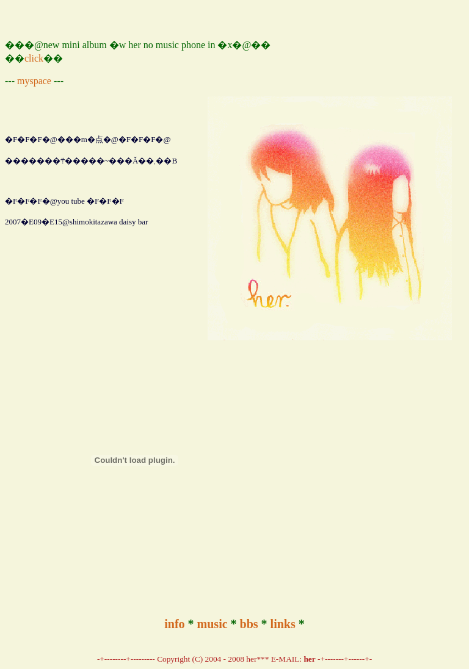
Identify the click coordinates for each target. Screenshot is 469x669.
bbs (249, 624)
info (174, 624)
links (283, 624)
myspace (34, 81)
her (309, 659)
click (33, 58)
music (212, 624)
